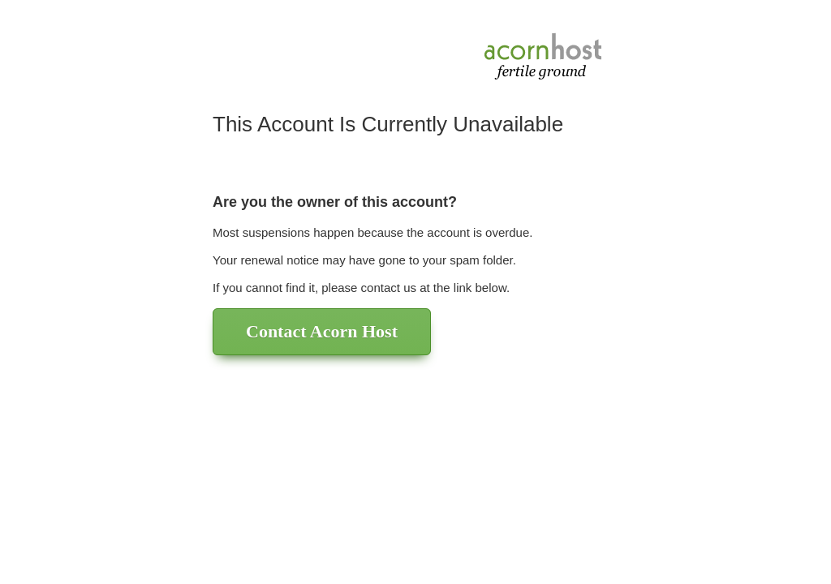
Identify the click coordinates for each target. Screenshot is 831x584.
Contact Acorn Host (322, 331)
